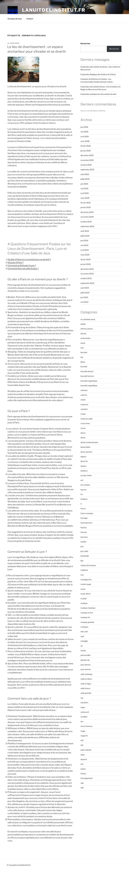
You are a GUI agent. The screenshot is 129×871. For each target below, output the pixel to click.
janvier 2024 (85, 264)
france (83, 508)
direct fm (84, 461)
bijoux (82, 362)
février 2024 (85, 259)
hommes (84, 537)
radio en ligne (85, 684)
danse (82, 437)
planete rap (85, 660)
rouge (82, 731)
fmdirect (83, 499)
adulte (83, 324)
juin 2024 (84, 240)
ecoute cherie (86, 475)
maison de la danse (88, 565)
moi (82, 575)
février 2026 (85, 146)
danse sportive (86, 452)
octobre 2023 (86, 278)
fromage (83, 518)
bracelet (83, 366)
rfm (81, 721)
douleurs (83, 471)
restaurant (84, 712)
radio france (85, 688)
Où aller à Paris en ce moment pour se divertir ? (29, 259)
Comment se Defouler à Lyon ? (22, 265)
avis (82, 348)
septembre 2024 (87, 226)
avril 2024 (84, 250)
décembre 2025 (87, 155)
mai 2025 (84, 188)
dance (83, 433)
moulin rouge (85, 584)
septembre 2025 (87, 169)
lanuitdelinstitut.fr (53, 10)
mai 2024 (84, 245)
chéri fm (83, 395)
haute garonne (86, 523)
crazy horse (85, 423)
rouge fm (84, 736)
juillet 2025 (84, 179)
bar (81, 357)
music (82, 589)
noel (82, 636)
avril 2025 (84, 193)
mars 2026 (84, 141)
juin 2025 (84, 184)
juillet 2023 (84, 293)
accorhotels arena (87, 319)
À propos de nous (15, 19)
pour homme (85, 669)
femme (83, 490)
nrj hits (83, 650)
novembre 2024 (87, 217)
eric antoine (85, 485)
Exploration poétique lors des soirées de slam (98, 94)
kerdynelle (84, 556)
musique (83, 603)
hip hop (83, 527)
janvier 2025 (85, 207)
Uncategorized (86, 778)
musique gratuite (87, 622)
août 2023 (84, 288)
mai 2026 (84, 132)
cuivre (83, 428)
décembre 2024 (87, 212)
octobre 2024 (86, 222)
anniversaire (85, 338)
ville (82, 788)
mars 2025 (84, 198)
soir (81, 764)
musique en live (86, 613)
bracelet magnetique (88, 381)
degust (83, 456)
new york (84, 631)
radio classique (86, 674)
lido (81, 561)
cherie (83, 400)
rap (81, 698)
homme (83, 532)
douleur (83, 466)
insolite (83, 542)
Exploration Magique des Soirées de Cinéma (98, 74)
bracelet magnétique (88, 385)
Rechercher (85, 43)
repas (82, 707)
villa (82, 783)
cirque (83, 414)
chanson (83, 390)
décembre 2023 (87, 269)
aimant (83, 333)
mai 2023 (84, 302)
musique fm (85, 617)
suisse (83, 769)
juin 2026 (84, 127)
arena (82, 343)
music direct (85, 594)
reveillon (83, 717)
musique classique (87, 608)
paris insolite (85, 655)
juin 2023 (84, 297)
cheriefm (84, 409)
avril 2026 (84, 136)
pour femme (85, 665)
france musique (86, 513)
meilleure (84, 570)
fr (81, 504)
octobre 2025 (86, 165)
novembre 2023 (87, 274)
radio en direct (86, 679)
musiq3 (83, 598)
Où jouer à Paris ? (15, 262)
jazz (82, 546)
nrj (81, 646)
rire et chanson (86, 726)
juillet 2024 (84, 236)
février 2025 (85, 203)
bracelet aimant (86, 371)
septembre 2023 (87, 283)
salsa (82, 755)
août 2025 (84, 174)
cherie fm (84, 404)
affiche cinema (86, 329)
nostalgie (84, 641)
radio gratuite (85, 693)
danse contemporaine (89, 442)
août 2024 (84, 231)
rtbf (81, 740)
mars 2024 (84, 255)
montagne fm (85, 579)
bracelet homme (87, 376)
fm (81, 494)
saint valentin (85, 750)
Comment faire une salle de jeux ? (23, 268)
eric (82, 480)
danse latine (85, 447)
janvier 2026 (85, 151)
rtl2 (81, 745)
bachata (83, 352)
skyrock (83, 759)
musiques (84, 627)
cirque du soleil (86, 419)
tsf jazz (83, 773)
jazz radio (84, 551)
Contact (29, 19)
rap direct (84, 702)
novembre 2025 (87, 160)
